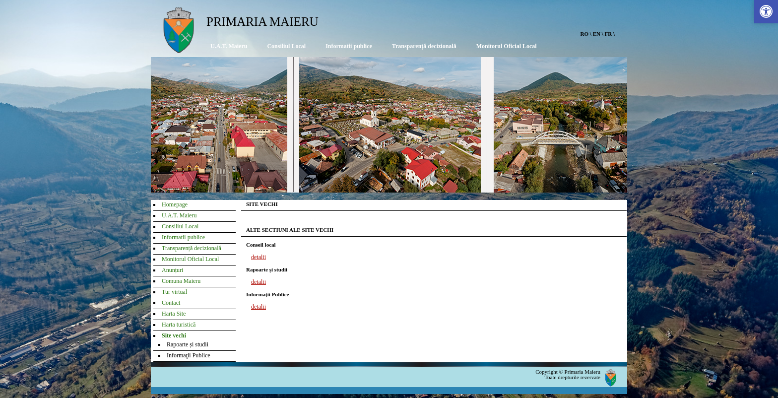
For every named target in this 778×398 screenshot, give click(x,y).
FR (608, 34)
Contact (171, 302)
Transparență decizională (424, 46)
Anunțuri (172, 269)
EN (596, 34)
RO (585, 34)
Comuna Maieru (181, 280)
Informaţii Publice (188, 355)
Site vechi (174, 335)
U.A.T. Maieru (228, 46)
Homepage (175, 204)
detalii (258, 257)
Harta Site (174, 313)
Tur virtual (174, 291)
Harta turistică (178, 324)
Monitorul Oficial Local (506, 46)
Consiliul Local (286, 46)
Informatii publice (348, 46)
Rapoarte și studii (187, 344)
